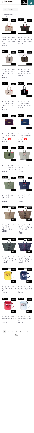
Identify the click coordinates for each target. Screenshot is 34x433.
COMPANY (4, 381)
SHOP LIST (4, 386)
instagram (17, 356)
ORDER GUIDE (6, 390)
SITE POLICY (5, 399)
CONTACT (4, 408)
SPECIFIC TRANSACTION (9, 404)
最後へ (17, 335)
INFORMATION (6, 377)
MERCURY (4, 19)
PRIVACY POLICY (6, 395)
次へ (28, 332)
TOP (2, 372)
